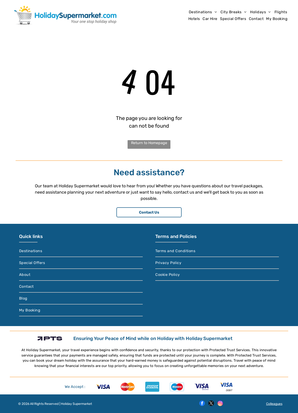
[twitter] (211, 403)
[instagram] (220, 403)
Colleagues (274, 404)
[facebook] (202, 403)
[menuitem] (202, 12)
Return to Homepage (149, 143)
